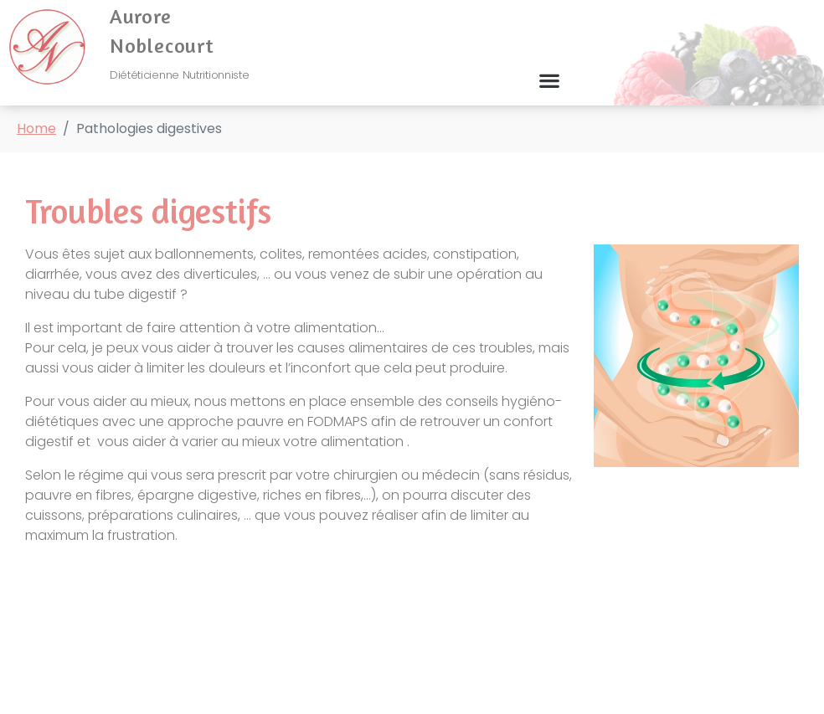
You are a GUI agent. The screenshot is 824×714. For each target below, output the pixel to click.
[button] (549, 80)
